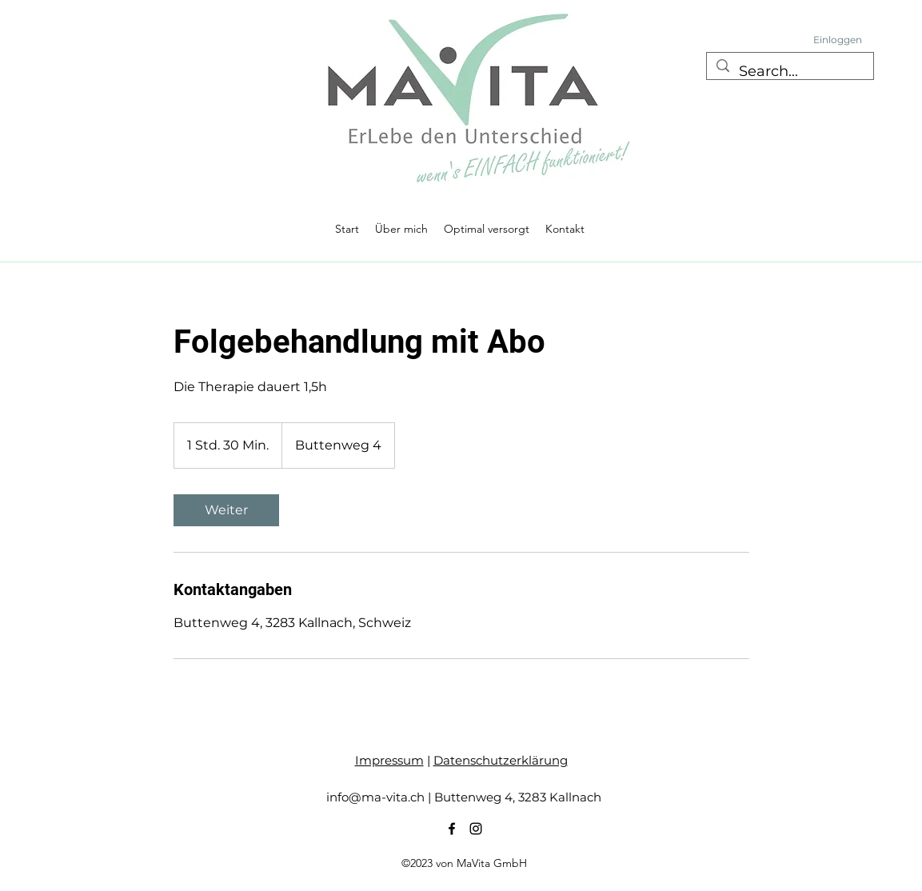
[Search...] (789, 72)
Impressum (389, 760)
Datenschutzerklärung (500, 760)
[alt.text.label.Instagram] (476, 829)
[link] (226, 510)
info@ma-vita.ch (375, 797)
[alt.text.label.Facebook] (452, 829)
